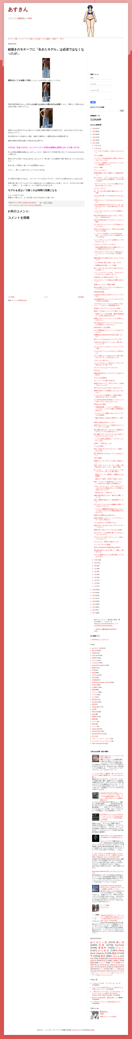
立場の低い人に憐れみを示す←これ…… (107, 277)
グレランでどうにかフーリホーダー (106, 367)
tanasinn (95, 702)
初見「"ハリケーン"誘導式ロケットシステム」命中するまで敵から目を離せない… (108, 482)
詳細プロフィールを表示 (108, 1016)
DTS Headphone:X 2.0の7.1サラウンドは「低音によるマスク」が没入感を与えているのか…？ (109, 206)
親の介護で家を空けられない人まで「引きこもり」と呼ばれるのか (109, 216)
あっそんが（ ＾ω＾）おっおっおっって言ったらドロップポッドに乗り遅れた (108, 470)
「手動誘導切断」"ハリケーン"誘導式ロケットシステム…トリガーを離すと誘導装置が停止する (109, 408)
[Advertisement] (46, 279)
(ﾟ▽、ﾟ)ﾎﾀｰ (59, 39)
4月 (95, 577)
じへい (94, 726)
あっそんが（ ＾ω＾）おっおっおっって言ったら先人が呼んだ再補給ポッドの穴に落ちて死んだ (109, 179)
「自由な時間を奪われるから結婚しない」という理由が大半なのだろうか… (109, 248)
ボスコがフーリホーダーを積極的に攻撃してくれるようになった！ (109, 505)
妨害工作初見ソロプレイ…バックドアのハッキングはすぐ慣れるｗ (109, 518)
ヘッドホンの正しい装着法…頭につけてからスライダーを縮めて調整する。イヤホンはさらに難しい (107, 775)
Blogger (92, 1030)
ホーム (46, 297)
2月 (95, 583)
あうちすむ (35, 39)
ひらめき (25, 205)
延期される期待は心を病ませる (104, 515)
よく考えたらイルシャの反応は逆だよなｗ (106, 1002)
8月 (95, 566)
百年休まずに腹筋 (100, 404)
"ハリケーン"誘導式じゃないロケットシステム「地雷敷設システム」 (108, 163)
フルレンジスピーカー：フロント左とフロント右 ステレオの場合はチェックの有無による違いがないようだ (109, 488)
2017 (94, 598)
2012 (94, 610)
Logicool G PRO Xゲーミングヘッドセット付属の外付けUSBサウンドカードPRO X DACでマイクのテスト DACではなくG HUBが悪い (112, 917)
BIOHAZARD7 (96, 731)
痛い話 (94, 650)
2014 (94, 607)
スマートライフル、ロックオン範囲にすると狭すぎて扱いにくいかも (109, 184)
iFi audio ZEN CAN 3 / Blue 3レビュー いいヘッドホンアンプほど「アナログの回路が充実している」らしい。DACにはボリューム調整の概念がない (111, 796)
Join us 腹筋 (98, 458)
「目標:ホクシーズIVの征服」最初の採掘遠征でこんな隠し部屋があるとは (109, 314)
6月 (95, 571)
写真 (93, 653)
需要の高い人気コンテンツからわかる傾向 (108, 530)
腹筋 (20, 18)
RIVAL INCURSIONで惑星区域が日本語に (107, 547)
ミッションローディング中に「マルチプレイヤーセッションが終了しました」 (109, 273)
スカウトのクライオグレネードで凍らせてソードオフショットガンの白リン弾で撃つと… (109, 253)
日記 (93, 677)
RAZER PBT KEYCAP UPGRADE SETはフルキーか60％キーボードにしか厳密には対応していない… (112, 887)
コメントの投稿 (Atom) (19, 300)
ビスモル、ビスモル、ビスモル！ (105, 244)
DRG (30, 18)
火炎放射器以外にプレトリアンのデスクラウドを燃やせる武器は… (109, 300)
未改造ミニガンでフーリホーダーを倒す (107, 308)
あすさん (105, 1012)
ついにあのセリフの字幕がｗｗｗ (105, 522)
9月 (95, 563)
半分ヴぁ (97, 370)
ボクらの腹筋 (98, 155)
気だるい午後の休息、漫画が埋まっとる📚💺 (107, 997)
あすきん (18, 9)
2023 (94, 137)
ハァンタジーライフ (23, 39)
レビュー (95, 692)
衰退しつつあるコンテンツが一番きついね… (109, 311)
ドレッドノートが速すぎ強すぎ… (105, 380)
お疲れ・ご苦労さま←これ (103, 443)
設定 (93, 714)
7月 (95, 568)
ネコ (93, 697)
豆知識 (36, 205)
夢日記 (94, 699)
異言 (93, 672)
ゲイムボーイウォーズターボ (101, 741)
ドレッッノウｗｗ (100, 170)
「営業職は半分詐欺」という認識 (105, 265)
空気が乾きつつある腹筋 (102, 327)
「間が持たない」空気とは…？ (104, 492)
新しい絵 (51, 39)
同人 (93, 736)
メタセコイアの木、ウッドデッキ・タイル (106, 983)
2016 (94, 601)
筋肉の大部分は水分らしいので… (105, 422)
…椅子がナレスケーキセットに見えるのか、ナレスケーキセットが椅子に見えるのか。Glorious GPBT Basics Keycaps (107, 993)
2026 (94, 128)
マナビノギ (12, 39)
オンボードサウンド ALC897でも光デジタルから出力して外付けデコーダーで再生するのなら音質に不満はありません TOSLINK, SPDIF (107, 855)
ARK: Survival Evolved (99, 743)
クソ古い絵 (43, 39)
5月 (95, 574)
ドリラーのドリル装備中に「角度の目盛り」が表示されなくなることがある (109, 396)
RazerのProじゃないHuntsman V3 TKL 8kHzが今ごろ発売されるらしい (111, 837)
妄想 (93, 704)
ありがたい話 (18, 205)
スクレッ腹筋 (98, 167)
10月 (96, 560)
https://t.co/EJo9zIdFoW (102, 623)
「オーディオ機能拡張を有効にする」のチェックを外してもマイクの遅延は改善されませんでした (109, 510)
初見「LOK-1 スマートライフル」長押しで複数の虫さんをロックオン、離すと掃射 (109, 466)
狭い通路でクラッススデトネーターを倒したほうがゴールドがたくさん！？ (109, 435)
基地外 (94, 658)
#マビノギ (114, 623)
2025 (94, 131)
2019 (94, 592)
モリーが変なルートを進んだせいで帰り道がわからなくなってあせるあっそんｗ (109, 356)
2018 (94, 595)
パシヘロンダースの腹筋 (102, 544)
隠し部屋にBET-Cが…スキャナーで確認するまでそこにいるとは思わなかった (108, 430)
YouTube (95, 655)
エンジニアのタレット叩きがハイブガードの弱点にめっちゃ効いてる (109, 364)
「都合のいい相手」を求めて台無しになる (108, 479)
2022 (94, 140)
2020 (94, 589)
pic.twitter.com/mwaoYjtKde (103, 625)
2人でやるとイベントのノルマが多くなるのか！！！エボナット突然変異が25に (108, 304)
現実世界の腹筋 (99, 292)
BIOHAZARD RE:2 (98, 734)
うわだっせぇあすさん (101, 360)
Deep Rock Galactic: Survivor (101, 682)
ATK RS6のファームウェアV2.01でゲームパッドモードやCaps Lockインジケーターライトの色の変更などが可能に (111, 817)
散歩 (93, 724)
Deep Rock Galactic (98, 665)
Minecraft (95, 712)
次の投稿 (11, 297)
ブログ (94, 694)
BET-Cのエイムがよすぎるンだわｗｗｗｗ (108, 388)
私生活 (94, 685)
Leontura (75, 1030)
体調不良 (95, 716)
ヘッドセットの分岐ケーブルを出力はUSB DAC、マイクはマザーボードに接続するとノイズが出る (109, 235)
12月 (96, 145)
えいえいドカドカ (100, 188)
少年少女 (31, 205)
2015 (94, 604)
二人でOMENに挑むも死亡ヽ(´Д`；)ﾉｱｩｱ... (108, 262)
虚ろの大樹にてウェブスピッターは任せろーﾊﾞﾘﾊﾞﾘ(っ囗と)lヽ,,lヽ (109, 288)
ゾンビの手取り (99, 446)
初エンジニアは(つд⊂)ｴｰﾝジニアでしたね (108, 339)
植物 (93, 689)
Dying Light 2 (96, 707)
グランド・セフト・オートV (101, 738)
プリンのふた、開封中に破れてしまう (106, 542)
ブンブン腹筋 (104, 905)
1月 (95, 586)
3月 (95, 580)
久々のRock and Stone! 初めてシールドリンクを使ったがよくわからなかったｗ (109, 400)
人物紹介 (95, 687)
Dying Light (95, 729)
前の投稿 (81, 297)
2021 (94, 143)
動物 (93, 719)
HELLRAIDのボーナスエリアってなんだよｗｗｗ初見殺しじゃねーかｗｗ (108, 323)
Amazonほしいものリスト (100, 639)
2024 (94, 134)
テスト (94, 721)
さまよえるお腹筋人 (100, 378)
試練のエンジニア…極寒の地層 (104, 284)
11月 (96, 148)
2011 (94, 613)
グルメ (94, 660)
